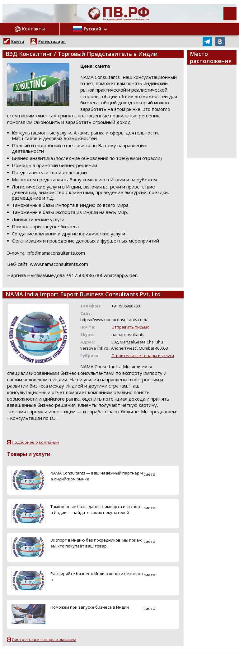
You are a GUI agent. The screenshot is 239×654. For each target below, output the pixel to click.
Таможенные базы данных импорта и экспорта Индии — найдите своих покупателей (96, 509)
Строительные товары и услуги (142, 355)
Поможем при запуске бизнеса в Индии (89, 607)
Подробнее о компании (35, 442)
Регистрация (52, 41)
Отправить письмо (130, 327)
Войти (17, 41)
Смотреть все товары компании (44, 639)
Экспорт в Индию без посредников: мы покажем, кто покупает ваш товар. (96, 543)
